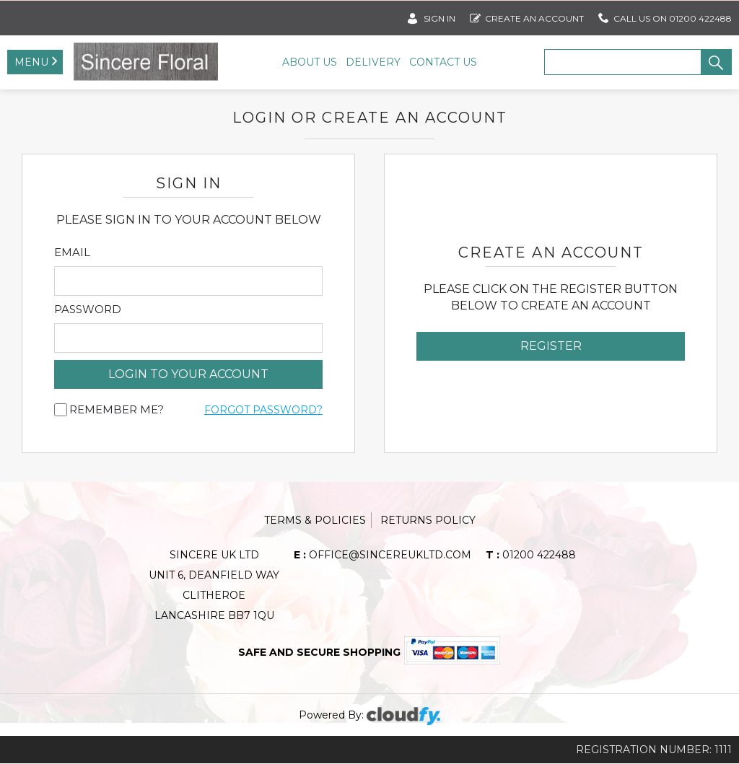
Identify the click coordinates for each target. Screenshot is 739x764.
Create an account (527, 15)
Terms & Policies (315, 520)
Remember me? (116, 410)
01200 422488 (531, 555)
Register (551, 347)
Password (87, 310)
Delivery (373, 62)
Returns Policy (428, 520)
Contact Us (443, 62)
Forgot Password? (263, 410)
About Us (309, 62)
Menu (31, 62)
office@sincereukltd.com (382, 555)
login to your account (188, 375)
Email (72, 253)
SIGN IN (431, 15)
